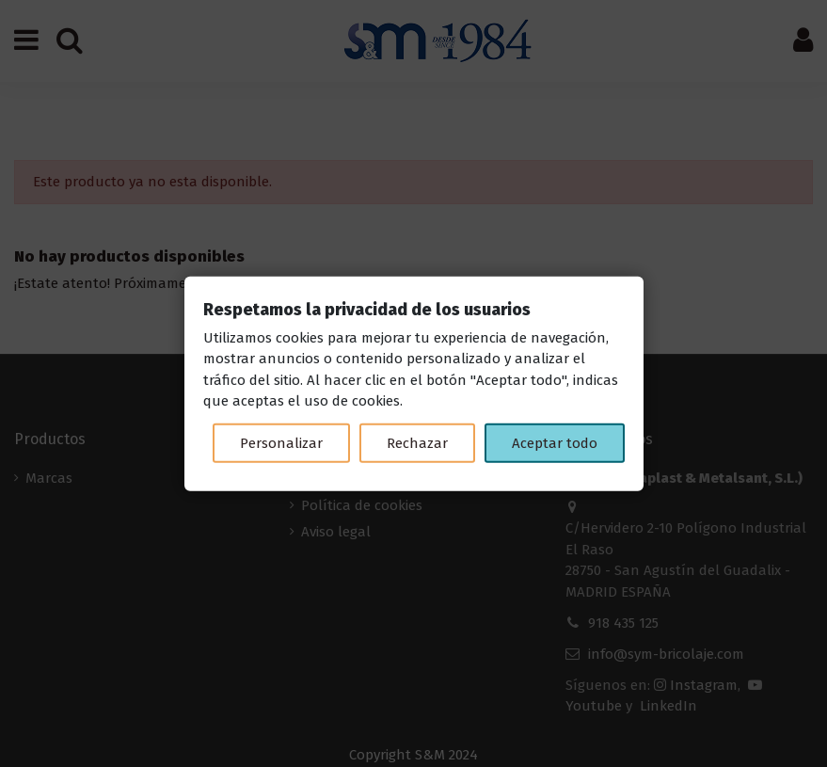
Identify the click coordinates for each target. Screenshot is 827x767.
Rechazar (417, 442)
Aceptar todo (554, 442)
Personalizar (281, 442)
